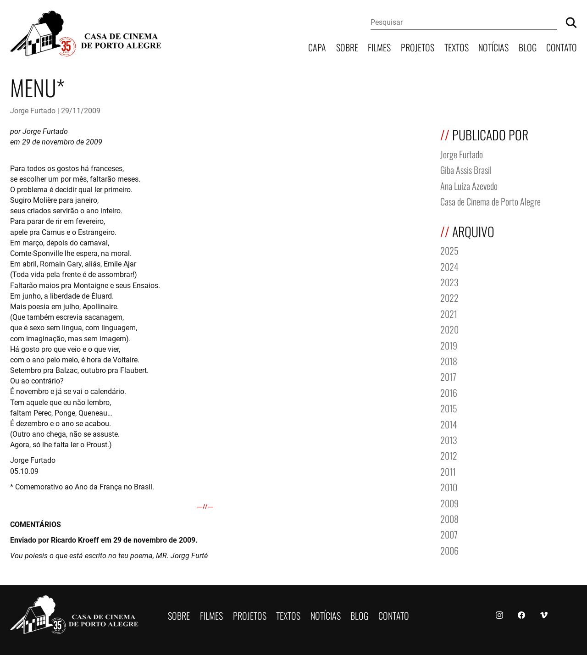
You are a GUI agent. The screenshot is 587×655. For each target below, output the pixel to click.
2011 (448, 471)
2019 (448, 345)
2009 (449, 502)
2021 (448, 313)
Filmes (379, 46)
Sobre (347, 46)
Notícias (493, 46)
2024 (449, 266)
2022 (449, 297)
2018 (448, 360)
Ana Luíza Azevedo (469, 185)
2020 (449, 329)
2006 (449, 550)
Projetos (417, 46)
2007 (449, 534)
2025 (449, 250)
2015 (448, 407)
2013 (448, 439)
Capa (317, 46)
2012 (448, 455)
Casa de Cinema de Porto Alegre (490, 201)
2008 (449, 518)
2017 (448, 376)
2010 (448, 486)
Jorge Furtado (32, 110)
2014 (448, 423)
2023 (449, 281)
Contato (561, 46)
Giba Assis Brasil (466, 169)
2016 (448, 392)
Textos (456, 46)
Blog (528, 46)
